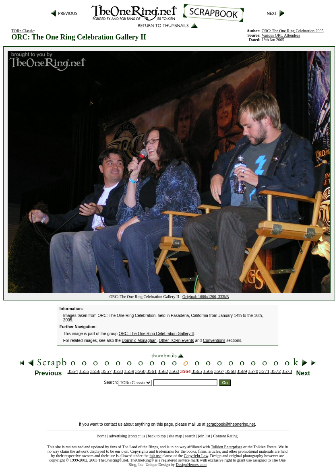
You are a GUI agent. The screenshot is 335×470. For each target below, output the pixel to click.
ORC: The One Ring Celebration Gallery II (156, 333)
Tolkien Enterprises (226, 447)
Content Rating (225, 436)
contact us (137, 436)
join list (204, 436)
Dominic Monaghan (139, 340)
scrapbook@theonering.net (231, 424)
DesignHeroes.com (191, 464)
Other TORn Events (176, 340)
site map (175, 436)
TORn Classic (22, 31)
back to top (156, 436)
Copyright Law (196, 455)
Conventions (214, 340)
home (101, 436)
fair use (155, 455)
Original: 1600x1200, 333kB (205, 296)
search (190, 436)
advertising (118, 436)
